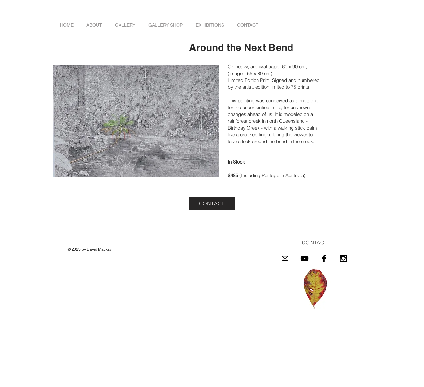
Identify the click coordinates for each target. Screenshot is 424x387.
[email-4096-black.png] (285, 258)
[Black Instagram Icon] (343, 258)
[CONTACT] (212, 203)
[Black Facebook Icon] (324, 258)
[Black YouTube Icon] (304, 258)
